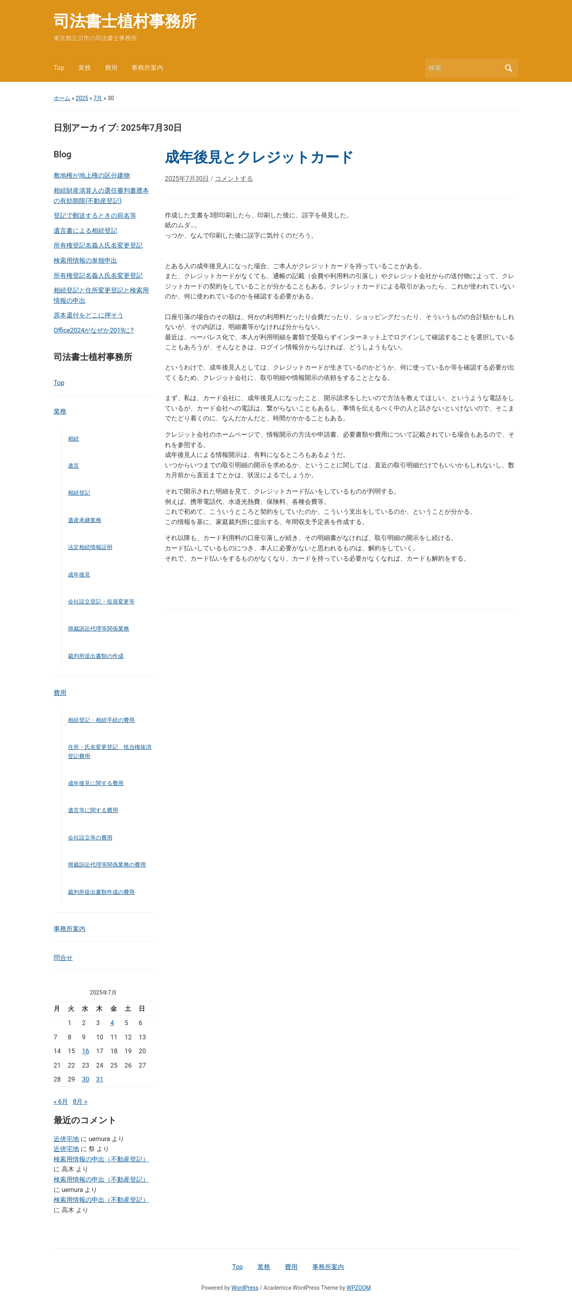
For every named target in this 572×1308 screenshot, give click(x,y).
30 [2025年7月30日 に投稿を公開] (85, 1079)
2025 (82, 98)
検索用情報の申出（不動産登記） (101, 1159)
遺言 (73, 465)
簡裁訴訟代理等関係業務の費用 (107, 864)
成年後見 (79, 574)
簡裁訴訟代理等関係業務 (98, 628)
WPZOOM (359, 1288)
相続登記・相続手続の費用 (101, 720)
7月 (98, 98)
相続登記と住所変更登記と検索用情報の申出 (101, 295)
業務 (84, 68)
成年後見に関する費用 (96, 783)
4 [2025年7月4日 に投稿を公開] (112, 1023)
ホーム (62, 98)
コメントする (234, 178)
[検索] (464, 68)
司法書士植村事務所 (125, 21)
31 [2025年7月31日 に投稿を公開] (99, 1079)
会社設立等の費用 (90, 837)
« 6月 (61, 1101)
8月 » (80, 1101)
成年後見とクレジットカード (259, 157)
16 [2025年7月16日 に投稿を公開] (85, 1051)
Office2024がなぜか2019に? (93, 330)
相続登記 (79, 493)
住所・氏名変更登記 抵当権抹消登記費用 (109, 751)
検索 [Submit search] (508, 68)
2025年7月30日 (187, 178)
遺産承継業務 (84, 520)
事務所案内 (147, 68)
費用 (111, 68)
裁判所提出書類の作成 (96, 656)
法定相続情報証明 (90, 547)
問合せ (63, 958)
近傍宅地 (66, 1139)
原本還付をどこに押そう (89, 315)
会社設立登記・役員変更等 (101, 601)
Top (59, 68)
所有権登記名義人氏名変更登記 (98, 245)
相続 (73, 438)
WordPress (245, 1288)
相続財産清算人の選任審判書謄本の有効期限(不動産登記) (101, 196)
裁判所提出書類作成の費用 (101, 892)
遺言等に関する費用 (93, 810)
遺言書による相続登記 (85, 230)
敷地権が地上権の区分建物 (92, 175)
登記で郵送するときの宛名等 (95, 215)
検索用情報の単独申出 (85, 260)
